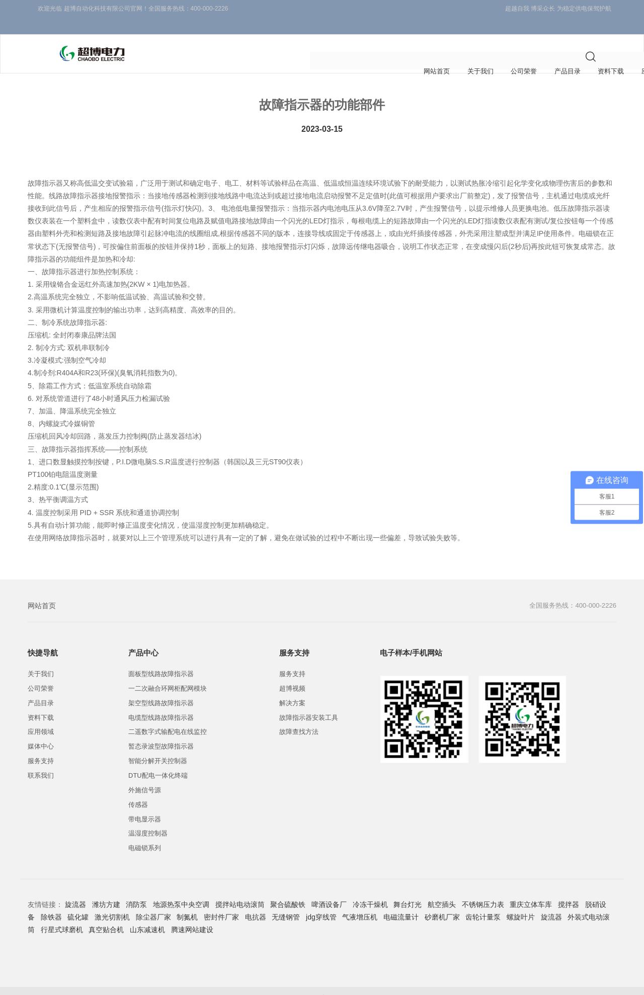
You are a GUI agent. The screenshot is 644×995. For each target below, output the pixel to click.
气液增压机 (359, 900)
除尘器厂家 (153, 900)
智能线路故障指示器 (550, 982)
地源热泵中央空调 (181, 888)
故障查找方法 (298, 715)
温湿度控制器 (148, 816)
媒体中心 (393, 38)
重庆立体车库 (531, 888)
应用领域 (348, 38)
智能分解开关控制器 (157, 744)
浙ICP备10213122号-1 (274, 982)
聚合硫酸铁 (287, 888)
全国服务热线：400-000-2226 (569, 589)
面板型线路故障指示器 (161, 657)
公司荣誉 (210, 38)
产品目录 (256, 38)
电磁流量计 (401, 900)
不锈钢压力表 (483, 888)
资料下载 (302, 38)
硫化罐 (78, 900)
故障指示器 (356, 982)
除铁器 (51, 900)
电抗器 (255, 900)
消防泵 (136, 888)
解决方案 (292, 686)
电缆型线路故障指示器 (161, 700)
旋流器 (75, 888)
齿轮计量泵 (483, 900)
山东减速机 (147, 913)
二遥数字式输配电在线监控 (167, 715)
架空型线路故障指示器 (161, 686)
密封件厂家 (221, 900)
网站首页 (42, 589)
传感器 (138, 787)
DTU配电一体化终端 (158, 759)
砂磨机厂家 (442, 900)
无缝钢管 (286, 900)
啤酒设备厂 (329, 888)
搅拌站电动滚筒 (240, 888)
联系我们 (484, 38)
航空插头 (442, 888)
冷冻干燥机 (370, 888)
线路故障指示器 (410, 982)
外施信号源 (144, 773)
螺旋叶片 (521, 900)
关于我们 (164, 38)
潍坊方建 (106, 888)
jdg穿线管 (321, 900)
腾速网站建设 (192, 913)
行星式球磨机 (62, 913)
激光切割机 (112, 900)
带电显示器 (144, 802)
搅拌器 (568, 888)
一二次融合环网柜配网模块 (167, 672)
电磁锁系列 (144, 831)
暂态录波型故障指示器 (161, 729)
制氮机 (187, 900)
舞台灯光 (407, 888)
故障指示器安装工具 (308, 700)
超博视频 (292, 672)
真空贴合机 (106, 913)
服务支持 (439, 38)
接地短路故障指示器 (477, 982)
